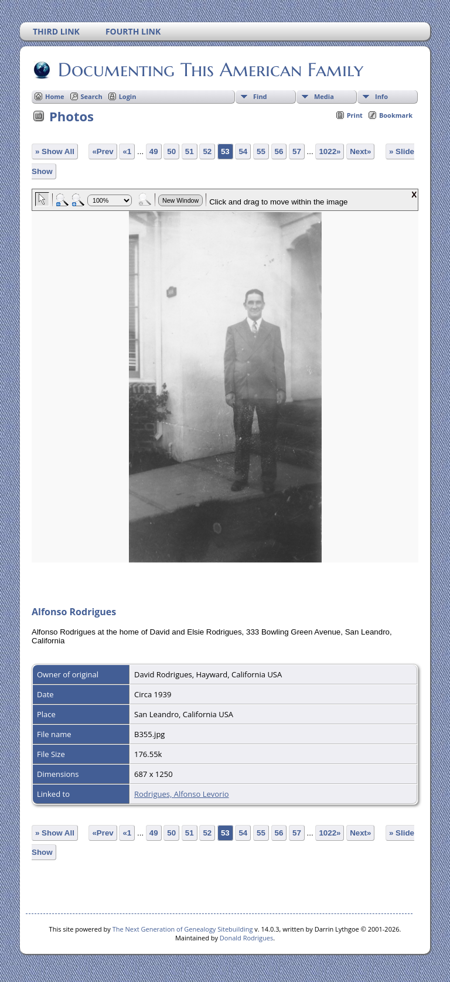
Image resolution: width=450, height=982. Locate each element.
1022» (329, 151)
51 (189, 151)
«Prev (102, 151)
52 (207, 151)
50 (171, 151)
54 (242, 151)
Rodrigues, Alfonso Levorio (181, 794)
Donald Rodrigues (246, 937)
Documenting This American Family (209, 69)
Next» (360, 151)
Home (54, 96)
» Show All (54, 151)
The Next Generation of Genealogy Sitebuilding (182, 929)
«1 (126, 151)
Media (324, 96)
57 (296, 151)
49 (153, 151)
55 (261, 151)
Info (381, 96)
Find (260, 96)
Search (92, 96)
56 (279, 151)
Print (355, 115)
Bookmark (395, 115)
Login (128, 96)
